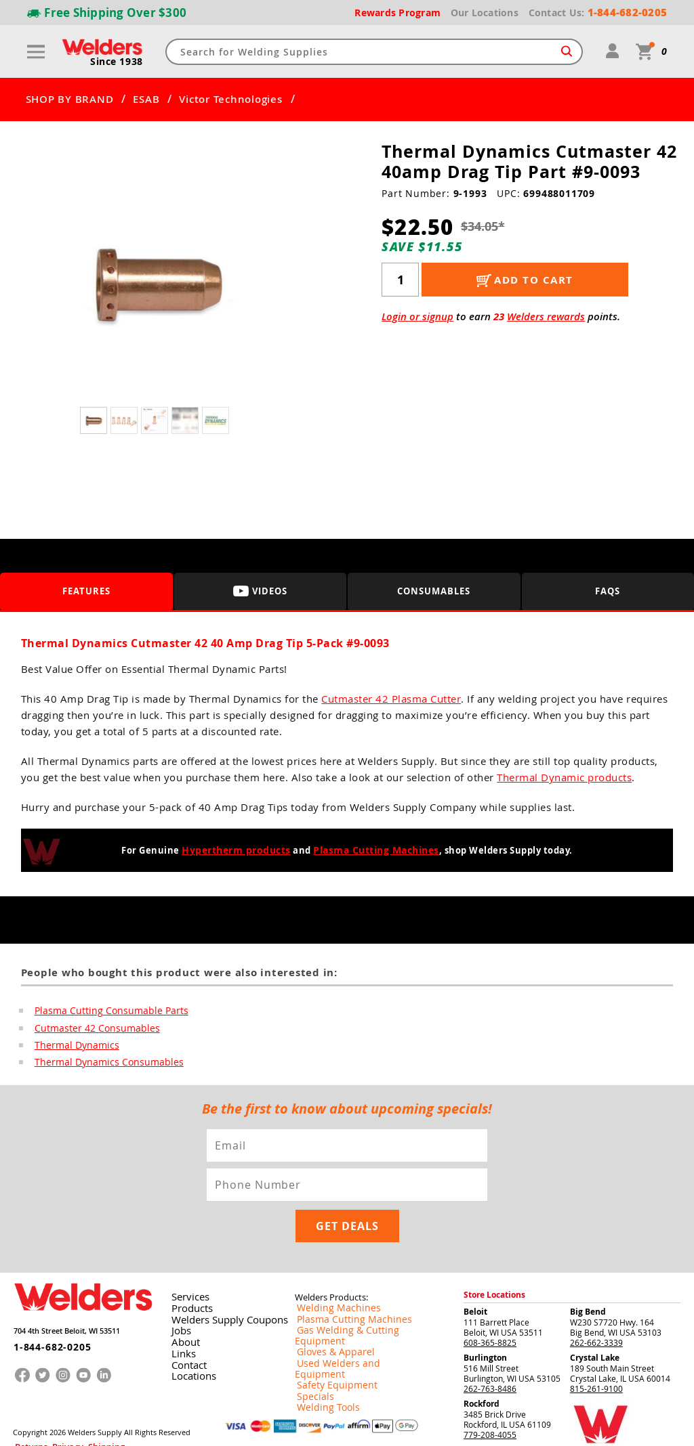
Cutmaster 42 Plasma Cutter (391, 698)
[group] (156, 282)
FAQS (607, 590)
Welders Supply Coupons (219, 1280)
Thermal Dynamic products (564, 777)
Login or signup (417, 316)
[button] (279, 285)
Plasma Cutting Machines (373, 850)
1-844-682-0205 (43, 1301)
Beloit (475, 1273)
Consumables (434, 590)
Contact (185, 1323)
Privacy (51, 1404)
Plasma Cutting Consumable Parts (103, 1011)
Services (185, 1258)
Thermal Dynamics (72, 1046)
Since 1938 (117, 61)
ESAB (146, 99)
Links (179, 1313)
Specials (310, 1334)
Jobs (177, 1291)
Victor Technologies (230, 99)
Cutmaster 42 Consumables (90, 1028)
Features (86, 590)
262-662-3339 (596, 1303)
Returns (25, 1404)
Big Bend (588, 1273)
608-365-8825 (490, 1303)
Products (187, 1269)
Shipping (78, 1404)
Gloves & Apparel (328, 1301)
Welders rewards (546, 316)
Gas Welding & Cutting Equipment (358, 1291)
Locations (189, 1334)
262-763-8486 (490, 1349)
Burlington (485, 1319)
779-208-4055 (490, 1395)
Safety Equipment (328, 1323)
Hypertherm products (239, 850)
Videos (260, 590)
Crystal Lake (594, 1319)
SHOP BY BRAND (70, 99)
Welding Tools (321, 1345)
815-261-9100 (596, 1349)
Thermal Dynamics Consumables (100, 1063)
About (182, 1302)
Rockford (481, 1365)
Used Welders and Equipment (351, 1312)
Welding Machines (329, 1269)
